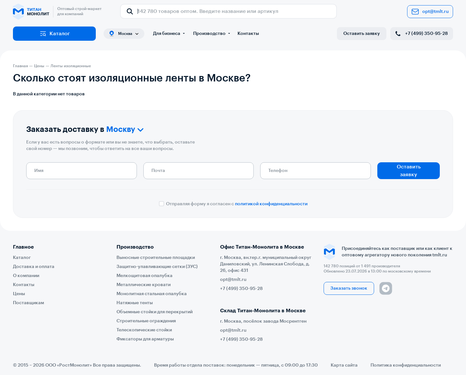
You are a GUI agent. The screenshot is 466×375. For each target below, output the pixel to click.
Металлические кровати (143, 285)
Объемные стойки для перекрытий (154, 312)
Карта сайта (344, 365)
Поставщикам (28, 303)
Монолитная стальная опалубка (151, 294)
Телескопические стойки (144, 330)
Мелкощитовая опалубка (144, 275)
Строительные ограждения (146, 321)
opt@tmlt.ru (430, 12)
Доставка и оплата (33, 266)
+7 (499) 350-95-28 (421, 34)
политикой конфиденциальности (271, 204)
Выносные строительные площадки (155, 257)
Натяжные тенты (134, 303)
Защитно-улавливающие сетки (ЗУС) (157, 266)
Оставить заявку (361, 33)
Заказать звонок (348, 288)
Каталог (54, 34)
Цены (19, 294)
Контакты (248, 33)
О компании (26, 275)
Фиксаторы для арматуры (145, 339)
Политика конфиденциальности (406, 365)
